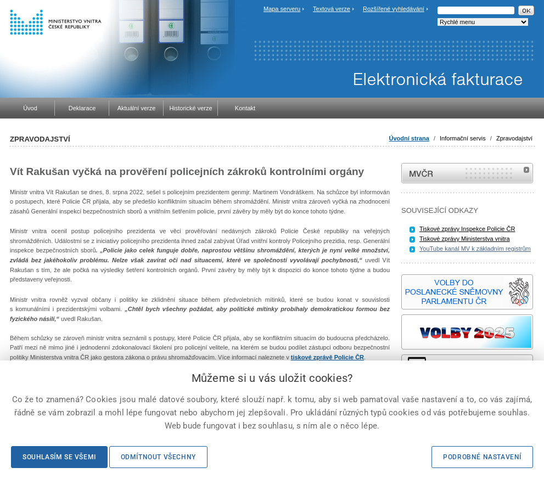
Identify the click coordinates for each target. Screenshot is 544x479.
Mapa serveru (281, 8)
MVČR (467, 173)
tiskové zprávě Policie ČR (327, 357)
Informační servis (463, 138)
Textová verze (331, 8)
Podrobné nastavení (482, 457)
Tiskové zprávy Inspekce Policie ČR (467, 229)
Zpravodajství (514, 138)
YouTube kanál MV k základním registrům (475, 248)
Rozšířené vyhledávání (393, 8)
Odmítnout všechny (158, 457)
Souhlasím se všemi (59, 457)
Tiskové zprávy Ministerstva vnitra (464, 238)
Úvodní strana (409, 138)
